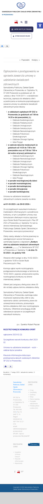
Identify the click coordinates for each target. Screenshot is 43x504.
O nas (32, 390)
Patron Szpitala (35, 399)
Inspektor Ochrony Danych (18, 454)
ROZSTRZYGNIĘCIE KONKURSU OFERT (19, 329)
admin (7, 372)
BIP (20, 471)
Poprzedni (25, 60)
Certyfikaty (33, 392)
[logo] (21, 3)
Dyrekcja (32, 395)
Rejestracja (18, 463)
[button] (40, 25)
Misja (31, 397)
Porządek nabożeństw (34, 402)
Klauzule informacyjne (19, 460)
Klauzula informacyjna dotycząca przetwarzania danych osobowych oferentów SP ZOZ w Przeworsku (21, 358)
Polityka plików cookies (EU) (34, 407)
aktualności (24, 372)
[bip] (16, 21)
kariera (31, 372)
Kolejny (35, 60)
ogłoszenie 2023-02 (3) (12, 335)
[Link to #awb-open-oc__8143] (26, 22)
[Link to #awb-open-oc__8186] (21, 22)
